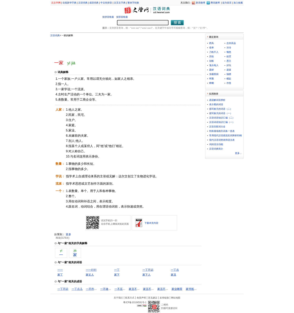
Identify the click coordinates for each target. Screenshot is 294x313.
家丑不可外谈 (151, 288)
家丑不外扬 (164, 288)
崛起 (229, 78)
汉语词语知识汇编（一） (222, 122)
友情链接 (164, 297)
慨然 (229, 52)
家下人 (146, 274)
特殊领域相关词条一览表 (222, 131)
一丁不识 (147, 269)
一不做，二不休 (109, 288)
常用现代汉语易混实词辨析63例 (225, 135)
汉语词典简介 (216, 148)
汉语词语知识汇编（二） (222, 117)
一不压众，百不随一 (127, 288)
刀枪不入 (213, 52)
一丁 (117, 269)
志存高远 (231, 43)
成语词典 (94, 2)
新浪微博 (200, 2)
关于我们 (118, 297)
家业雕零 (177, 288)
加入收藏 (238, 2)
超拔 (229, 69)
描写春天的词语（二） (220, 109)
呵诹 (211, 78)
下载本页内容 (151, 223)
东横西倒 (213, 74)
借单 (211, 47)
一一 (60, 269)
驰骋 (229, 74)
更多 (68, 234)
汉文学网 (56, 2)
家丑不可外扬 (137, 288)
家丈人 (90, 274)
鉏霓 (229, 56)
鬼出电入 (213, 65)
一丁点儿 (77, 288)
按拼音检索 (108, 17)
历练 (211, 56)
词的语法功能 (216, 144)
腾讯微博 (215, 2)
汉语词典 (83, 2)
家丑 (173, 274)
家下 (117, 274)
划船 (211, 61)
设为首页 (227, 2)
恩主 (229, 61)
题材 (211, 69)
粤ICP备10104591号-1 (134, 302)
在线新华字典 (69, 2)
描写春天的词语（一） (220, 113)
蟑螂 (211, 83)
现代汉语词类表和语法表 (222, 140)
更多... (238, 153)
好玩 (229, 65)
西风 (211, 43)
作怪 (229, 83)
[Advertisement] (121, 47)
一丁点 (175, 269)
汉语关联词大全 (217, 126)
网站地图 (175, 297)
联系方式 (129, 297)
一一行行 (91, 269)
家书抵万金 (192, 288)
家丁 (60, 274)
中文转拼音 (106, 2)
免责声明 (141, 297)
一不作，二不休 (95, 288)
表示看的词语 (216, 104)
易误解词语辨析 (217, 100)
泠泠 (229, 47)
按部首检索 (122, 17)
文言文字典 (120, 2)
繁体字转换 (133, 2)
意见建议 (152, 297)
